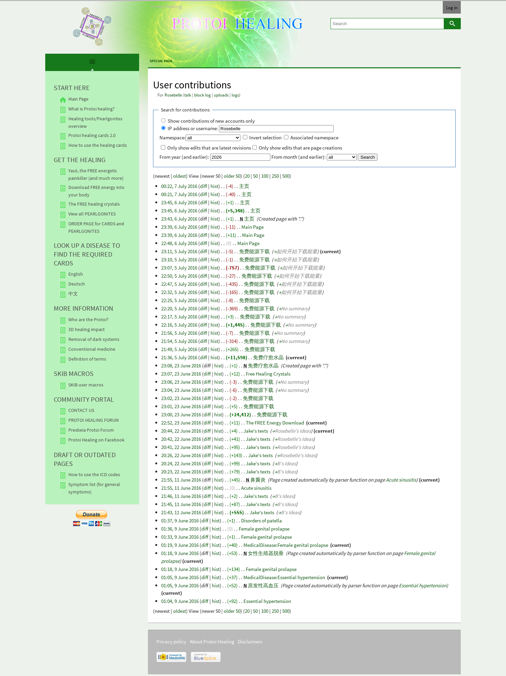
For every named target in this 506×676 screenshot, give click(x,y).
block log (202, 95)
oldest (179, 176)
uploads (221, 95)
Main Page (252, 227)
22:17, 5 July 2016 (179, 316)
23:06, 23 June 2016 (181, 382)
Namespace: (172, 137)
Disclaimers (250, 641)
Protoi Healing (166, 6)
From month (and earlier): (298, 157)
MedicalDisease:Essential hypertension (284, 577)
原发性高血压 (263, 585)
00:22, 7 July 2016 (179, 186)
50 (255, 176)
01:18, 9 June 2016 (180, 553)
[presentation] (92, 64)
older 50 (232, 176)
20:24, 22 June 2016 (181, 463)
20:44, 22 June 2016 (181, 431)
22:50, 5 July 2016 (179, 276)
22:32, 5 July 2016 (179, 292)
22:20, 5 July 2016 (179, 308)
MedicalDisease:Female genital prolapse (285, 545)
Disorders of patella (261, 520)
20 (247, 176)
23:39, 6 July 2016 (179, 227)
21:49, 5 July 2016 (179, 349)
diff (203, 186)
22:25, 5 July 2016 (179, 300)
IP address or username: (193, 128)
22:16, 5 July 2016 (179, 325)
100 (264, 176)
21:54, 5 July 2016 (179, 341)
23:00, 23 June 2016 (181, 414)
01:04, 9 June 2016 (180, 601)
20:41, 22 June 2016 (181, 447)
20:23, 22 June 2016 (181, 471)
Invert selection (265, 137)
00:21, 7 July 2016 (179, 194)
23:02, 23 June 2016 (181, 398)
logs (235, 95)
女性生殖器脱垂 (266, 553)
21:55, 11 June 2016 (181, 479)
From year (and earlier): (184, 157)
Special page (161, 60)
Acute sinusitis (401, 479)
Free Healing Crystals (268, 373)
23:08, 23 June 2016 (181, 365)
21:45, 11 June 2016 (181, 504)
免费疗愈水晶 (268, 357)
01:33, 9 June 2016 (180, 537)
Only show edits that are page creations (300, 147)
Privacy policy (171, 641)
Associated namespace (314, 137)
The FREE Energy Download (275, 422)
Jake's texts (255, 431)
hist (214, 186)
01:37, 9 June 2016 (180, 520)
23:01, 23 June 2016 (181, 406)
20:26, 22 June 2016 (181, 455)
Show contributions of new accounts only (211, 121)
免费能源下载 (254, 251)
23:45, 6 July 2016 (179, 202)
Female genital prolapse (264, 528)
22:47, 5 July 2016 (179, 284)
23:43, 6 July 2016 (179, 218)
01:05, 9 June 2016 (180, 577)
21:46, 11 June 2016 (181, 496)
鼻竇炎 (258, 479)
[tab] (92, 63)
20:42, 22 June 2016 (181, 439)
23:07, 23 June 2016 (181, 373)
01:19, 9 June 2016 (180, 545)
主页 (244, 186)
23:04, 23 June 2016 (181, 390)
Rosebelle (173, 95)
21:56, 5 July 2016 (179, 333)
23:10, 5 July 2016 (179, 259)
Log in (451, 7)
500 (285, 176)
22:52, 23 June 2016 (181, 422)
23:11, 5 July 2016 (179, 251)
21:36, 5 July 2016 (179, 357)
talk (187, 95)
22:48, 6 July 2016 (179, 243)
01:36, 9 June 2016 (180, 528)
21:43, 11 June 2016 (181, 512)
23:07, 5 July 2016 (179, 267)
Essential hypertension (422, 585)
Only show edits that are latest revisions (209, 147)
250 (275, 176)
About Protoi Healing (212, 641)
